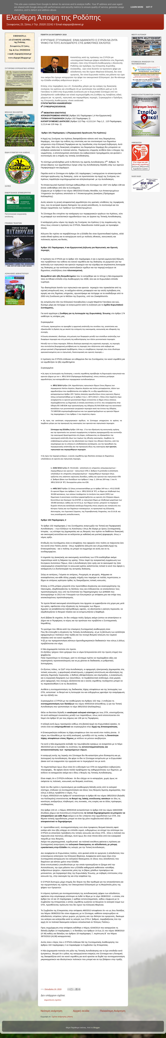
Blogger (96, 1028)
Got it (149, 7)
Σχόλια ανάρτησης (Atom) (62, 1017)
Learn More (137, 7)
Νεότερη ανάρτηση (51, 1010)
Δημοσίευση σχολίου (52, 1000)
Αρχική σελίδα (81, 1010)
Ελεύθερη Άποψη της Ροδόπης (53, 17)
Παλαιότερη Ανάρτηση (112, 1010)
